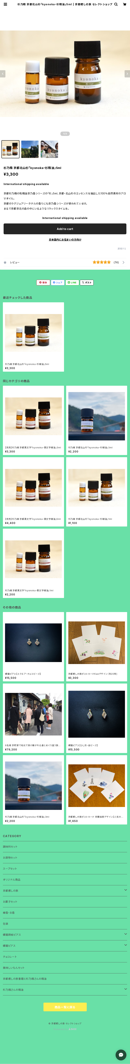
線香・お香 (9, 912)
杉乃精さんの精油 (13, 989)
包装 (5, 923)
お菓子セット (10, 901)
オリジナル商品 (12, 879)
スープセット (10, 868)
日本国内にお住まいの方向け (65, 239)
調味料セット (10, 846)
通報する (122, 248)
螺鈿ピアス (9, 945)
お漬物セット (10, 857)
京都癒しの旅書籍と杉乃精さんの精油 (25, 978)
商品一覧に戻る (65, 1007)
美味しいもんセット (14, 967)
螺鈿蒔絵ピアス (12, 934)
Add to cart (65, 229)
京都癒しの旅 (10, 890)
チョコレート (10, 956)
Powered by (65, 1029)
